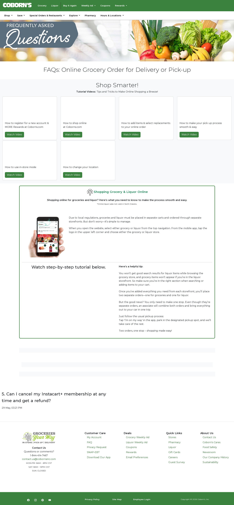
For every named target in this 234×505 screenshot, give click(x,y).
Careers (172, 457)
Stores (172, 437)
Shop (7, 15)
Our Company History (216, 457)
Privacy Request (97, 447)
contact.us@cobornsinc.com (39, 459)
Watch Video (14, 134)
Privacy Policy (92, 499)
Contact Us (209, 437)
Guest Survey (176, 462)
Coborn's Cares (211, 442)
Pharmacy (90, 15)
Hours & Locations (111, 15)
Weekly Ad (87, 5)
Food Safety (210, 447)
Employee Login (141, 499)
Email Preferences (137, 457)
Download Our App (99, 457)
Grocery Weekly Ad (137, 437)
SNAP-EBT (93, 452)
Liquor (54, 5)
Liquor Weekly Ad (136, 442)
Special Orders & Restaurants (46, 15)
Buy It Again (70, 5)
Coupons (105, 5)
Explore (73, 15)
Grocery (42, 5)
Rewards (120, 5)
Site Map (117, 499)
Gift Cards (174, 452)
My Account (94, 437)
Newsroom (209, 452)
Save (20, 15)
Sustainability (210, 462)
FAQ (89, 442)
